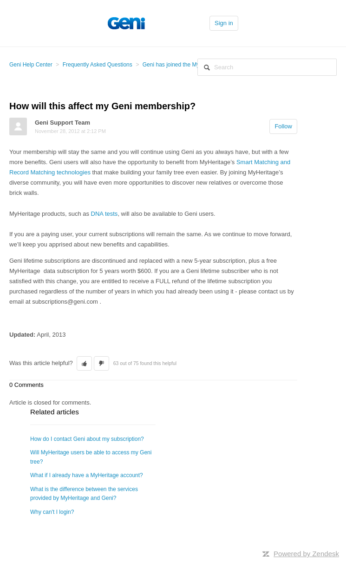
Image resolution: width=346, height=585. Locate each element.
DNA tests (104, 213)
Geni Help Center (30, 64)
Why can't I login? (52, 512)
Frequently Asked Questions (97, 64)
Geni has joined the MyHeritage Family (191, 64)
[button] (84, 363)
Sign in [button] (224, 23)
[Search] (267, 67)
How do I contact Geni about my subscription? (87, 439)
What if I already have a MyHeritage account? (86, 475)
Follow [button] (283, 126)
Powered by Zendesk (306, 554)
